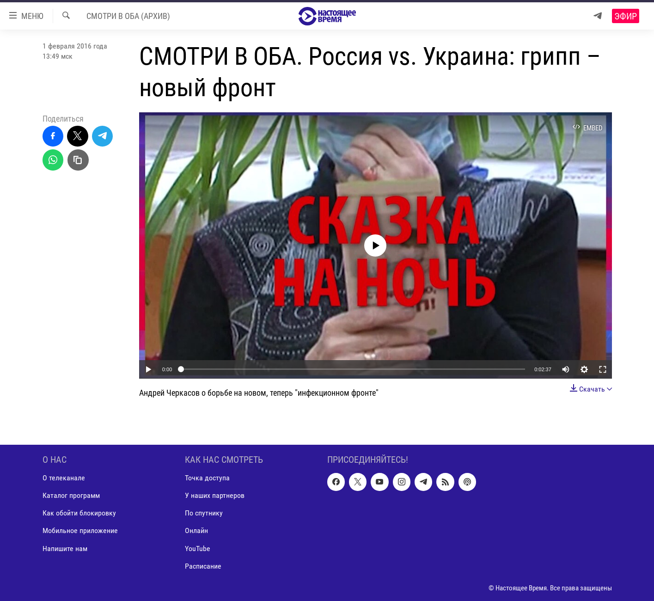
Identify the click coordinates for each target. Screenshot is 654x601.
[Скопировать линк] (78, 160)
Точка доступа (207, 477)
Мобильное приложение (80, 530)
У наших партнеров (214, 495)
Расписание (203, 565)
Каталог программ (71, 495)
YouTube (197, 548)
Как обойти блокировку (79, 513)
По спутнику (204, 513)
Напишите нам (65, 548)
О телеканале (64, 477)
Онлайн (196, 530)
